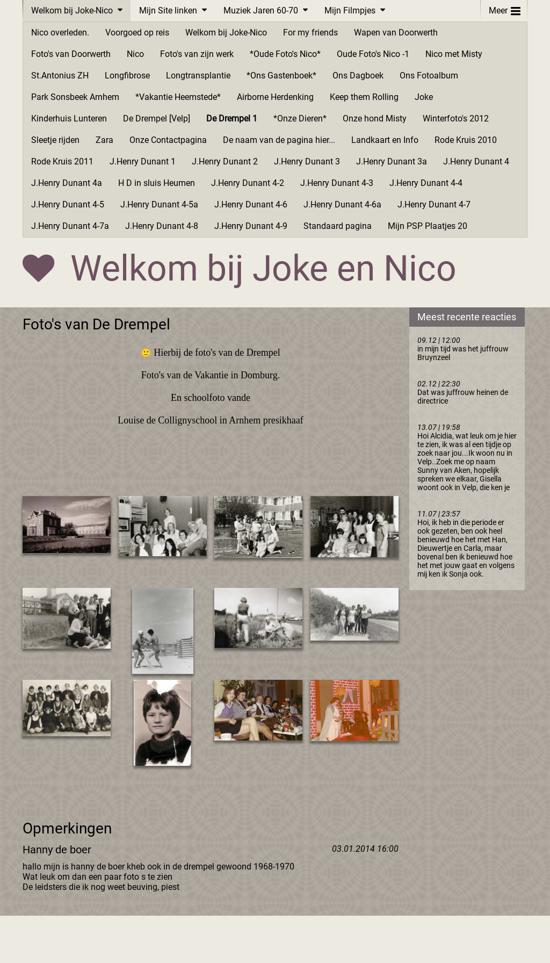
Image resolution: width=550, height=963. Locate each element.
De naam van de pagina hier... (279, 140)
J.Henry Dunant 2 (225, 161)
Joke (424, 97)
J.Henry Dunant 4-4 (425, 183)
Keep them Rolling (364, 97)
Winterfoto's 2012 (456, 118)
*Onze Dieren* (300, 118)
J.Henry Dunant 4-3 (336, 183)
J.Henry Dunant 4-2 (247, 183)
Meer (504, 8)
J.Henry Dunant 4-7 (434, 204)
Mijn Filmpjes (349, 10)
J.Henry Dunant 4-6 (250, 204)
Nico (135, 54)
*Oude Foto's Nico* (285, 54)
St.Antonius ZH (60, 75)
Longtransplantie (198, 75)
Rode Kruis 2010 (466, 140)
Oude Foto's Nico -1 (373, 54)
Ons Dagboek (357, 75)
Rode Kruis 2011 (62, 161)
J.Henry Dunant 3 (307, 161)
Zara (104, 140)
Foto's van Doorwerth (71, 54)
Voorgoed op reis (137, 32)
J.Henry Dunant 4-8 (161, 226)
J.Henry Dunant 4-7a (70, 226)
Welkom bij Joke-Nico (72, 10)
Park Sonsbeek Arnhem (75, 97)
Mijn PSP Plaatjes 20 (427, 226)
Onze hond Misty (375, 118)
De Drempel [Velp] (156, 118)
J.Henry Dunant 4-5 (67, 204)
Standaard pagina (337, 226)
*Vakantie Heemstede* (178, 97)
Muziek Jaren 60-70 (260, 10)
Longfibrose (127, 75)
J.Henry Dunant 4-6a (342, 204)
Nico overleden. (60, 32)
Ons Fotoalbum (429, 75)
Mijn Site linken (168, 10)
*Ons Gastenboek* (281, 75)
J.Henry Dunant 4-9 (250, 226)
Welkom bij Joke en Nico (263, 268)
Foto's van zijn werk (197, 54)
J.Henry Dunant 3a (391, 161)
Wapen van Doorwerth (396, 32)
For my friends (310, 32)
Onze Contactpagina (168, 140)
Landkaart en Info (384, 140)
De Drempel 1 (231, 118)
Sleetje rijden (55, 140)
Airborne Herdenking (275, 97)
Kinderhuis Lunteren (69, 118)
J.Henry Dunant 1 (143, 161)
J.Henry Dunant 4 (476, 161)
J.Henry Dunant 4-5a (159, 204)
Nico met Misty (453, 54)
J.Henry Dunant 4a (66, 183)
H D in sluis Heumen (156, 183)
